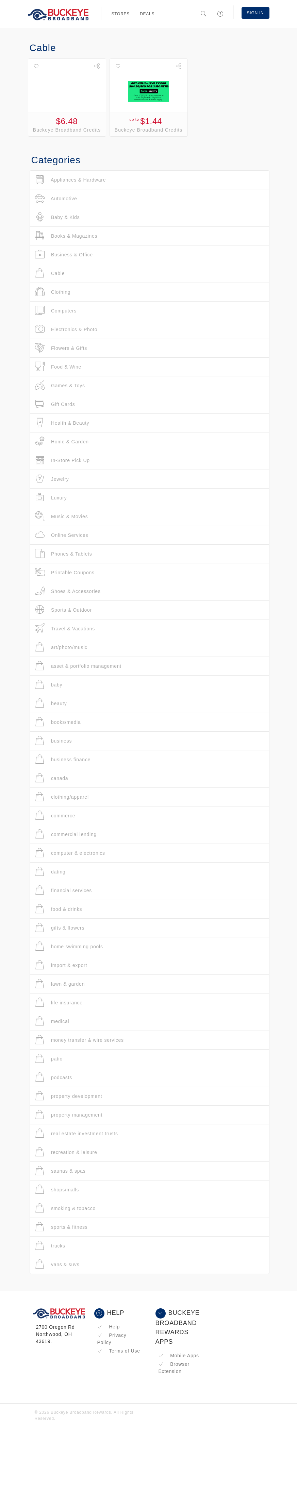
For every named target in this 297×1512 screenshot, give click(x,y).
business (53, 740)
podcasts (53, 1077)
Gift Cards (55, 404)
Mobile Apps (179, 1355)
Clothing (53, 292)
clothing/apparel (62, 797)
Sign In (255, 13)
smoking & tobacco (65, 1208)
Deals (147, 14)
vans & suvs (57, 1264)
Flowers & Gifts (61, 348)
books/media (58, 722)
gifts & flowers (60, 927)
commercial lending (66, 834)
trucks (50, 1245)
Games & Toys (60, 385)
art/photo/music (61, 647)
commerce (55, 815)
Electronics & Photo (66, 329)
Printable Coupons (65, 572)
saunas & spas (60, 1171)
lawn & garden (60, 984)
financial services (63, 890)
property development (68, 1096)
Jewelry (52, 479)
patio (49, 1058)
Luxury (51, 497)
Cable (50, 273)
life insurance (59, 1002)
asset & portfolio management (78, 666)
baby (49, 684)
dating (50, 871)
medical (52, 1021)
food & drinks (58, 909)
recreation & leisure (66, 1152)
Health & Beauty (62, 423)
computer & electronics (70, 853)
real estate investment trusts (76, 1133)
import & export (61, 965)
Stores (121, 14)
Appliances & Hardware (70, 179)
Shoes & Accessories (68, 591)
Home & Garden (62, 441)
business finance (63, 759)
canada (51, 778)
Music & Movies (61, 516)
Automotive (56, 198)
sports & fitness (61, 1227)
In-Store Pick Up (62, 460)
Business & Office (64, 254)
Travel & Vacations (65, 628)
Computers (56, 310)
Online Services (61, 535)
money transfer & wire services (79, 1040)
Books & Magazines (66, 236)
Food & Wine (58, 366)
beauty (51, 703)
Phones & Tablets (63, 553)
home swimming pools (69, 946)
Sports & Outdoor (63, 610)
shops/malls (57, 1189)
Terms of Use (118, 1351)
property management (69, 1114)
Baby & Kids (57, 217)
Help (108, 1326)
